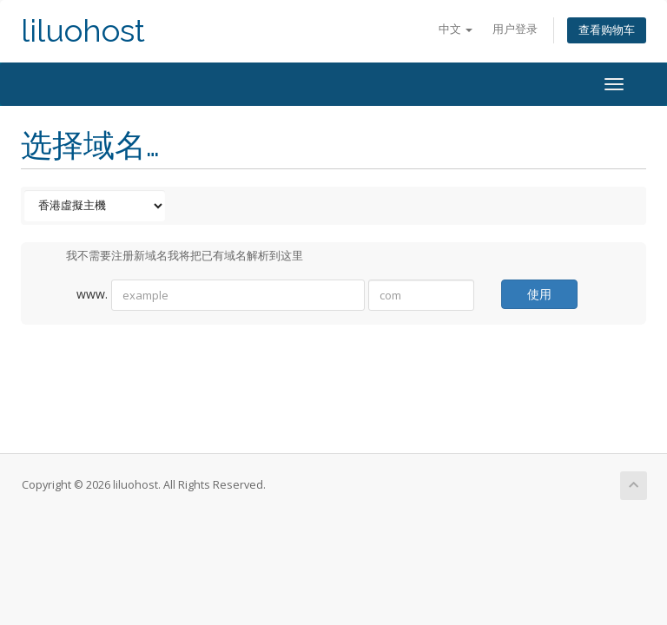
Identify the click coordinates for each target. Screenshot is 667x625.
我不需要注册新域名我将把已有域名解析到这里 (170, 256)
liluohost (83, 30)
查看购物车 (606, 30)
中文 (455, 29)
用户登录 (515, 29)
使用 (539, 294)
